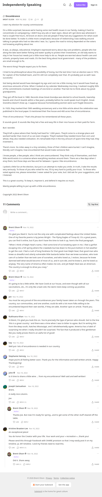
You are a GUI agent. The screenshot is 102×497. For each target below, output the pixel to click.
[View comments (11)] (37, 19)
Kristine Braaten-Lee (18, 428)
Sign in (94, 4)
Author (12, 230)
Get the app (63, 484)
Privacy (49, 478)
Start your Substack (42, 484)
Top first (93, 204)
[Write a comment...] (54, 216)
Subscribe (80, 4)
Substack (38, 491)
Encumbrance (11, 16)
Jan (10, 296)
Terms (56, 478)
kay (10, 342)
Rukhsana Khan (16, 316)
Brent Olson (8, 19)
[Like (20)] (30, 19)
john (11, 372)
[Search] (64, 4)
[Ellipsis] (98, 227)
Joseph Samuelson (17, 386)
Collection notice (67, 478)
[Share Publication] (70, 4)
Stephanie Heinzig (17, 356)
